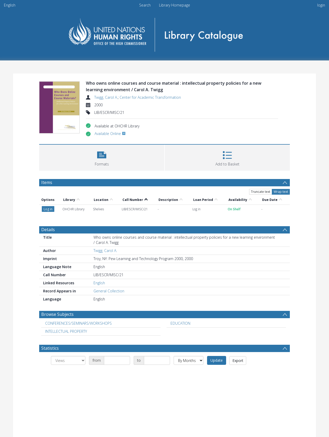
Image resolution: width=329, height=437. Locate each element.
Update (216, 360)
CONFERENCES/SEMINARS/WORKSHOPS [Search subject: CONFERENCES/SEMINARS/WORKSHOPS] (78, 323)
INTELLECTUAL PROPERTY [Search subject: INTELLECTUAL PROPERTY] (66, 331)
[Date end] (157, 360)
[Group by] (68, 360)
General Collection (108, 290)
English (9, 5)
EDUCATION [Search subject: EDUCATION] (180, 323)
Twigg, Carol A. (106, 97)
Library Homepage (174, 5)
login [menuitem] (321, 5)
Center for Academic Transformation (150, 97)
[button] (101, 157)
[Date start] (117, 360)
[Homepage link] (164, 33)
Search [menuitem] (145, 5)
